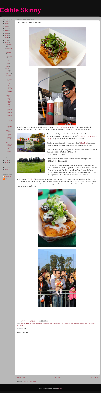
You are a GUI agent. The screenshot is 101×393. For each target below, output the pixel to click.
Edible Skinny (20, 10)
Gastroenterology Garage (42, 323)
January (8, 156)
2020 (6, 30)
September (9, 56)
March (8, 73)
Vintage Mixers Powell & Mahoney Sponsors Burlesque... (9, 111)
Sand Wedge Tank (79, 323)
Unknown (7, 179)
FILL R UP (84, 143)
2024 (6, 23)
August (8, 60)
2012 (6, 165)
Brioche (23, 323)
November (9, 48)
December (9, 44)
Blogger (60, 388)
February (8, 75)
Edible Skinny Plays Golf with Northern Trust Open (9, 100)
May (7, 68)
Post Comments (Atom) (30, 381)
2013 (6, 162)
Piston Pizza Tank (68, 323)
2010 (6, 169)
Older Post (94, 378)
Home (57, 378)
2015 (6, 42)
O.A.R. (61, 323)
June (7, 66)
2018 (6, 35)
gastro (33, 323)
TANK (86, 323)
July (7, 63)
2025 (6, 21)
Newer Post (21, 378)
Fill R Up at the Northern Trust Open (9, 82)
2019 (6, 33)
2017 (6, 38)
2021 (6, 28)
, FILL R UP (31, 179)
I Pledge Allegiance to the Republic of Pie (9, 90)
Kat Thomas (8, 176)
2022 (6, 26)
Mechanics (56, 323)
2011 (6, 167)
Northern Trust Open (63, 127)
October (8, 52)
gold (51, 323)
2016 (6, 40)
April (7, 70)
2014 (6, 160)
